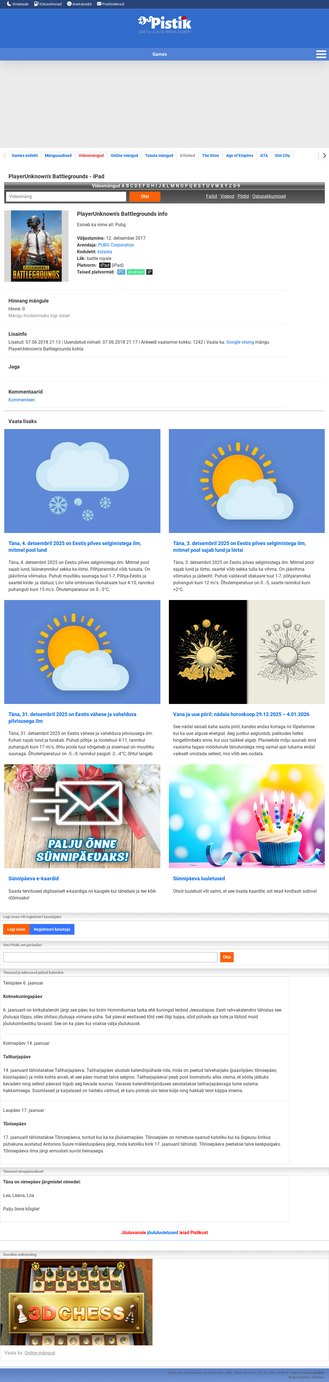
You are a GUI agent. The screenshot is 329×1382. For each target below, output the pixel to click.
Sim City (282, 155)
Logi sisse (16, 929)
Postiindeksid (110, 3)
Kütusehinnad (47, 3)
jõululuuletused (162, 1232)
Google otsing (240, 342)
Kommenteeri (21, 400)
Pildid (243, 196)
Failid (211, 196)
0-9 (236, 185)
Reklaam (318, 1377)
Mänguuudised (58, 155)
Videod (227, 196)
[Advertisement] (164, 104)
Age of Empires (239, 155)
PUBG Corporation (116, 245)
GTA (264, 155)
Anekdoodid (79, 3)
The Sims (210, 155)
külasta (105, 251)
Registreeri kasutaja (52, 929)
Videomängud (91, 155)
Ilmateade (17, 3)
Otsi (145, 196)
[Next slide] (324, 155)
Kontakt (303, 1377)
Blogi (292, 1377)
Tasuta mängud (159, 155)
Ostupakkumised (269, 196)
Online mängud (124, 155)
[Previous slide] (5, 155)
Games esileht (25, 155)
